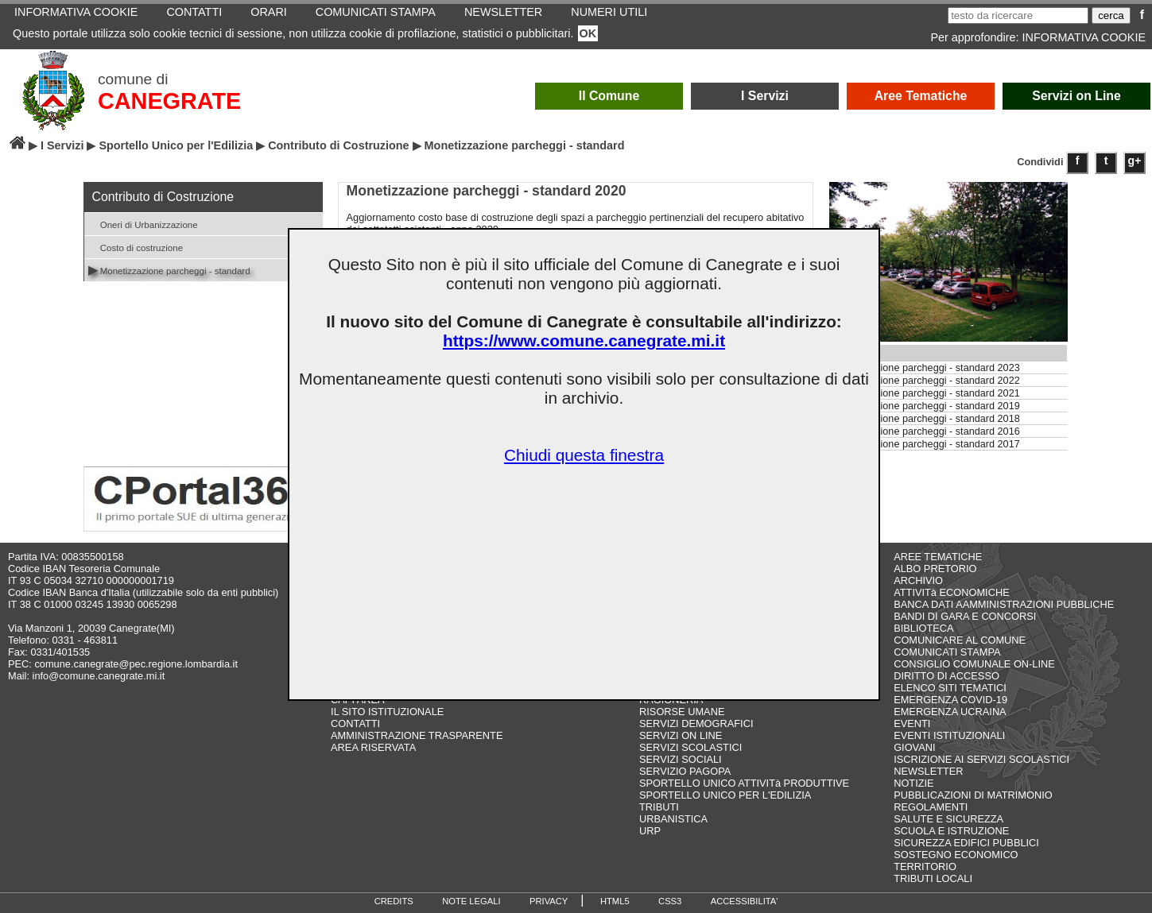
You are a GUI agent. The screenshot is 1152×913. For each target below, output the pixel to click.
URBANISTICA (673, 819)
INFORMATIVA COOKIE (1084, 37)
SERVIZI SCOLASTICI (690, 747)
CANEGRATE (169, 101)
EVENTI (912, 723)
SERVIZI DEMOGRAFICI (696, 723)
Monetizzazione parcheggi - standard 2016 (925, 431)
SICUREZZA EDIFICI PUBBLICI (966, 843)
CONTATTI (355, 723)
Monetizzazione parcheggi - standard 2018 (925, 418)
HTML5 (615, 901)
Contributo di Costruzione (338, 145)
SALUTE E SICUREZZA (948, 819)
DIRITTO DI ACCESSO (946, 676)
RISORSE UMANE (681, 712)
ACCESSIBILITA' (744, 901)
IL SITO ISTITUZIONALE (387, 712)
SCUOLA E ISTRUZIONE (951, 831)
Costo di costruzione (136, 246)
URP (650, 831)
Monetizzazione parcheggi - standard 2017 (925, 444)
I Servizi (765, 96)
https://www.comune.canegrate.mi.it (584, 340)
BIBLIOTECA (923, 628)
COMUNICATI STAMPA (947, 652)
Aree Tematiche (921, 96)
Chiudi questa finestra (584, 455)
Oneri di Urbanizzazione (143, 223)
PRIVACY (548, 901)
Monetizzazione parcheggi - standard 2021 (925, 393)
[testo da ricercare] (1018, 15)
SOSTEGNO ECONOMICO (956, 855)
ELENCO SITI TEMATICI (950, 688)
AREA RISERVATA (373, 747)
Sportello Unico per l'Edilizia (176, 145)
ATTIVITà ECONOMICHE (952, 592)
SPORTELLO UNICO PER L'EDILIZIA (725, 795)
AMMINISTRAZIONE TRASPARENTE (416, 735)
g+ (1135, 160)
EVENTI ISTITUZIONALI (949, 735)
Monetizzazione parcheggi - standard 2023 (925, 367)
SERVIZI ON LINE (680, 735)
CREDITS (393, 901)
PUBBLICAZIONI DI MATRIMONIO (973, 795)
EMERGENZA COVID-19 (950, 700)
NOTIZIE (913, 783)
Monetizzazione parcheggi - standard (169, 270)
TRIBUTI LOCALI (933, 878)
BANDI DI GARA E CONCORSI (965, 616)
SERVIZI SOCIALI (680, 759)
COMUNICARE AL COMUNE (960, 640)
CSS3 (669, 901)
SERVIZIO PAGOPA (685, 771)
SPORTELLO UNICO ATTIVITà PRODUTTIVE (744, 783)
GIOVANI (914, 747)
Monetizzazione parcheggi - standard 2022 (925, 380)
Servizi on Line (1076, 96)
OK (588, 33)
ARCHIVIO (918, 580)
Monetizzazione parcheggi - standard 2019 (925, 406)
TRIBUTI (659, 807)
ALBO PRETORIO (935, 568)
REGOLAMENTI (931, 807)
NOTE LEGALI (471, 901)
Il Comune (609, 96)
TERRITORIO (925, 866)
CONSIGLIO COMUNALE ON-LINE (974, 664)
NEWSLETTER (928, 771)
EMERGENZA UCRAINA (950, 712)
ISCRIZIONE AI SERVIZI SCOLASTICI (981, 759)
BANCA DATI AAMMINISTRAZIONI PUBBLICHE (1004, 604)
